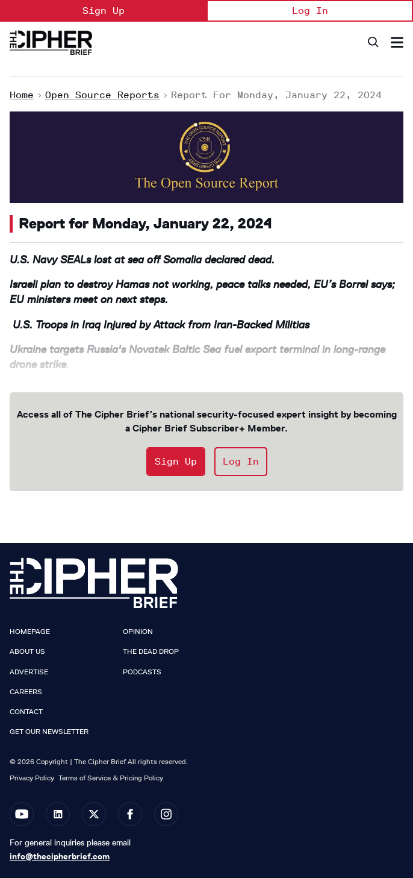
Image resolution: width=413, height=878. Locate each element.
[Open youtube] (22, 814)
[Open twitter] (94, 814)
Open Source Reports (102, 95)
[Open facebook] (130, 814)
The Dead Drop (151, 651)
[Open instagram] (166, 814)
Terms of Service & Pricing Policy (110, 777)
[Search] (372, 42)
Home (22, 95)
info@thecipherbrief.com (60, 856)
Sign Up (103, 10)
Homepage (30, 631)
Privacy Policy (32, 777)
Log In (310, 10)
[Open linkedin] (58, 814)
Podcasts (142, 672)
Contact (26, 711)
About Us (27, 651)
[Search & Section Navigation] (397, 42)
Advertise (29, 672)
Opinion (138, 631)
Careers (26, 692)
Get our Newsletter (49, 731)
